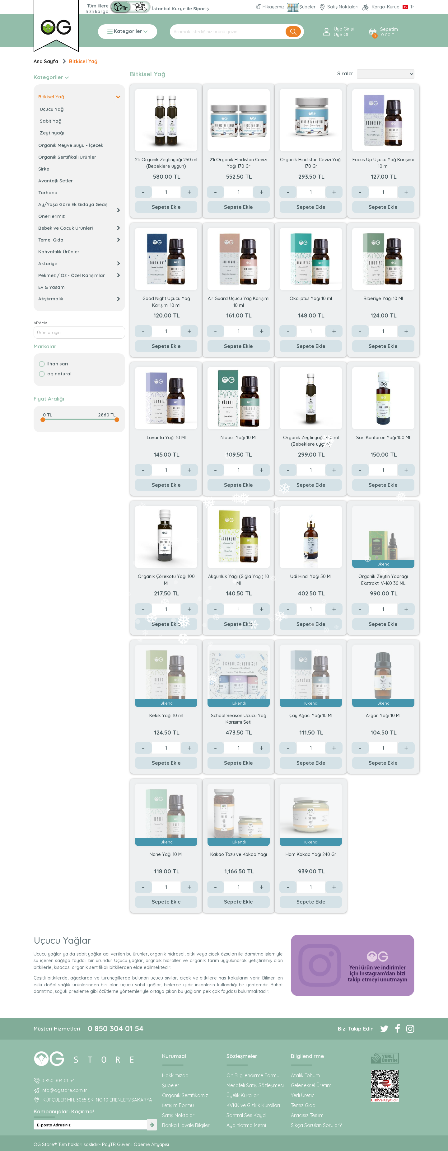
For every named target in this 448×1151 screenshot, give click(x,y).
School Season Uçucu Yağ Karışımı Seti (238, 718)
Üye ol (341, 34)
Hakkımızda (175, 1075)
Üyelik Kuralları (242, 1095)
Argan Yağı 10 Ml (383, 715)
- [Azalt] (143, 192)
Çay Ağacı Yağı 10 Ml (310, 715)
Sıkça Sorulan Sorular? (316, 1125)
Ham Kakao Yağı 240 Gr (311, 854)
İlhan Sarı (57, 364)
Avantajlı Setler (55, 181)
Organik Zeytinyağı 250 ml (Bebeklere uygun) (311, 441)
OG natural (59, 374)
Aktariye (79, 263)
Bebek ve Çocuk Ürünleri (79, 228)
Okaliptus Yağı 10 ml (311, 298)
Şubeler (170, 1085)
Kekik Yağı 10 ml (166, 715)
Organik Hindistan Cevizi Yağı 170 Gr (311, 163)
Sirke (43, 169)
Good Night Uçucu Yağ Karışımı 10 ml (166, 301)
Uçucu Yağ (52, 109)
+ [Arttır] (189, 192)
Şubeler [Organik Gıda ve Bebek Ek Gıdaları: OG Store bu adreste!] (302, 7)
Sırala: (345, 73)
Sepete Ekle (166, 207)
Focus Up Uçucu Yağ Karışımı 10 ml (383, 163)
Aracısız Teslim (307, 1115)
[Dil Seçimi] (408, 7)
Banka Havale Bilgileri (186, 1125)
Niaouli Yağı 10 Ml (238, 437)
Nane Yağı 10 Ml (166, 854)
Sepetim (389, 31)
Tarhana (48, 192)
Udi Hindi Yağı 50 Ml (310, 576)
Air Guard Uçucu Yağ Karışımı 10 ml (238, 301)
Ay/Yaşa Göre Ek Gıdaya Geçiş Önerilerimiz (79, 210)
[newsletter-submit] (152, 1124)
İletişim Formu (178, 1105)
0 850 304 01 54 (115, 1028)
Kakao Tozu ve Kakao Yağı (238, 854)
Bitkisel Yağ (83, 61)
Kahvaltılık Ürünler (58, 252)
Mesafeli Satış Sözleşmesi (255, 1085)
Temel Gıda (79, 240)
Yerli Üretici (303, 1095)
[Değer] (166, 192)
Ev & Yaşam (51, 287)
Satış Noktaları (178, 1115)
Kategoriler (127, 31)
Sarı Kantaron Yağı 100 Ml (383, 437)
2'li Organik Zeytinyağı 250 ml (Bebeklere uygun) (166, 163)
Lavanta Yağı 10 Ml (166, 437)
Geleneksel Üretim (311, 1085)
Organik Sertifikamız (185, 1095)
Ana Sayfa (46, 61)
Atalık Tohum (305, 1075)
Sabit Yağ (51, 121)
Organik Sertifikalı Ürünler (67, 157)
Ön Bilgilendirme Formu (252, 1075)
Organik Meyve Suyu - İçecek (70, 145)
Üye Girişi (344, 29)
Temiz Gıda (303, 1105)
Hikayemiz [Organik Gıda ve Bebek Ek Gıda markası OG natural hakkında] (271, 7)
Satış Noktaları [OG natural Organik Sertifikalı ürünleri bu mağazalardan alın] (339, 7)
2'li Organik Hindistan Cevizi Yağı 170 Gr (238, 163)
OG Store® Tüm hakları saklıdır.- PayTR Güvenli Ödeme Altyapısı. (102, 1144)
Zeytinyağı (52, 133)
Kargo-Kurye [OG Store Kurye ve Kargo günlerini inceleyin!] (381, 7)
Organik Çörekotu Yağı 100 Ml (166, 579)
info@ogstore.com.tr (64, 1090)
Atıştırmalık (79, 299)
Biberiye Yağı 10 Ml (383, 298)
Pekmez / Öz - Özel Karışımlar (79, 275)
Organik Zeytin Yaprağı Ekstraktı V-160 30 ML (383, 579)
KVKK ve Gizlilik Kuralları (253, 1105)
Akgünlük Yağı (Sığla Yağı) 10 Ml (238, 579)
